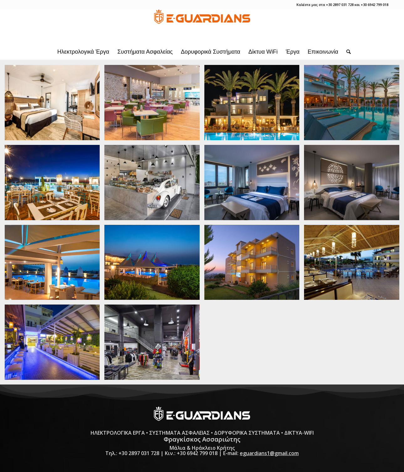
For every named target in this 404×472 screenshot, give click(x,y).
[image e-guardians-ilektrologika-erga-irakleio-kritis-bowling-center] (154, 105)
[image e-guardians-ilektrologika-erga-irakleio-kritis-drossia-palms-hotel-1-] (254, 105)
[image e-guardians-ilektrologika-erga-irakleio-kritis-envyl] (54, 185)
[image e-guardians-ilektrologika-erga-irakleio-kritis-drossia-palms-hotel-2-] (354, 105)
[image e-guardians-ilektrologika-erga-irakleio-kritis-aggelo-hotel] (54, 105)
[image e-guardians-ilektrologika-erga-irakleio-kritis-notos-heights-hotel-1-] (54, 265)
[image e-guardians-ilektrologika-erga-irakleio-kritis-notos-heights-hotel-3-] (254, 265)
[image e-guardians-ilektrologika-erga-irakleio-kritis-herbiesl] (154, 185)
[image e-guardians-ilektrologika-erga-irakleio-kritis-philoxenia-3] (54, 344)
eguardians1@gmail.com (269, 453)
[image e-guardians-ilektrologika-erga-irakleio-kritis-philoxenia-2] (354, 265)
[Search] (346, 52)
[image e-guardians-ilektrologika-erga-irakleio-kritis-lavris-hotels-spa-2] (354, 185)
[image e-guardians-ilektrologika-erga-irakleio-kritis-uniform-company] (154, 344)
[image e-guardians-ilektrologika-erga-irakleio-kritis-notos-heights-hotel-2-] (154, 265)
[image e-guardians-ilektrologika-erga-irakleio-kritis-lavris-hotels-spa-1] (254, 185)
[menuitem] (83, 52)
